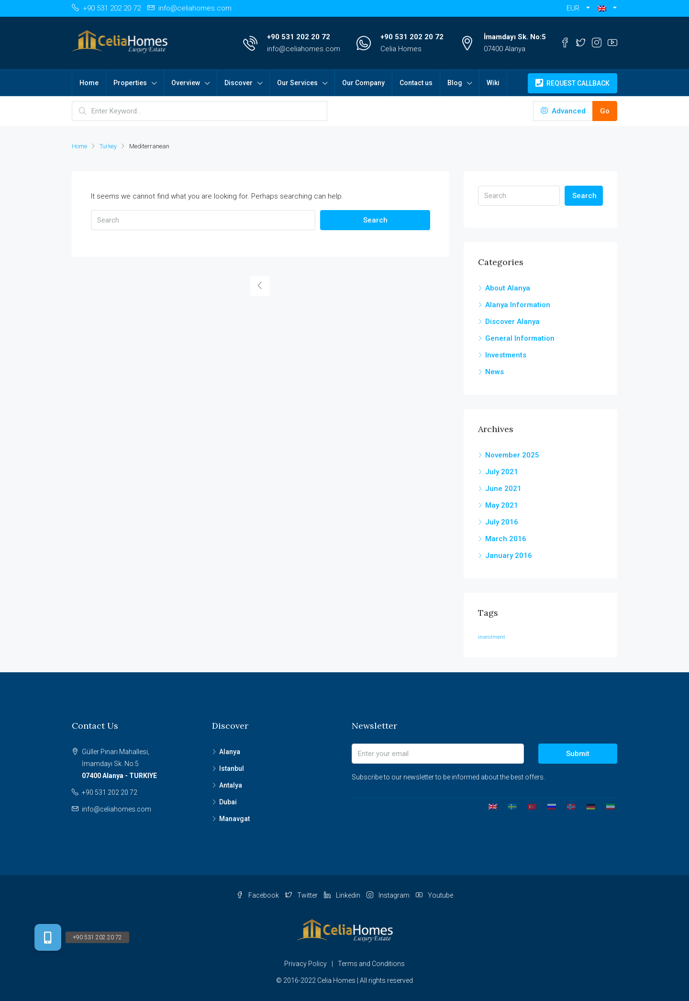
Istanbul (231, 768)
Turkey (108, 146)
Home (89, 83)
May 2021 (501, 505)
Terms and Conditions (371, 964)
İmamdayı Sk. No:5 (515, 37)
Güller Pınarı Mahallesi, (140, 765)
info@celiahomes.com (303, 48)
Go (605, 111)
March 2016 (505, 538)
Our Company (363, 83)
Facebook (258, 895)
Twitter (302, 895)
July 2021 (501, 471)
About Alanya (507, 288)
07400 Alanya (504, 48)
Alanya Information (517, 304)
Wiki (493, 83)
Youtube (434, 895)
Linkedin (343, 895)
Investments (505, 355)
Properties (130, 83)
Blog (454, 83)
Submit (577, 753)
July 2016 (501, 522)
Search (375, 220)
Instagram (389, 895)
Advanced (563, 111)
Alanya (229, 752)
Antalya (230, 785)
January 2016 (508, 555)
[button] (607, 8)
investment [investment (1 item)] (491, 637)
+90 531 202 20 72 (298, 37)
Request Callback (572, 83)
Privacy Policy (305, 964)
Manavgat (234, 819)
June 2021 (503, 488)
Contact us (416, 83)
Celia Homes (401, 48)
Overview (185, 83)
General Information (520, 338)
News (494, 371)
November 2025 (512, 455)
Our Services (297, 83)
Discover (238, 83)
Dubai (228, 802)
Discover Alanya (512, 321)
